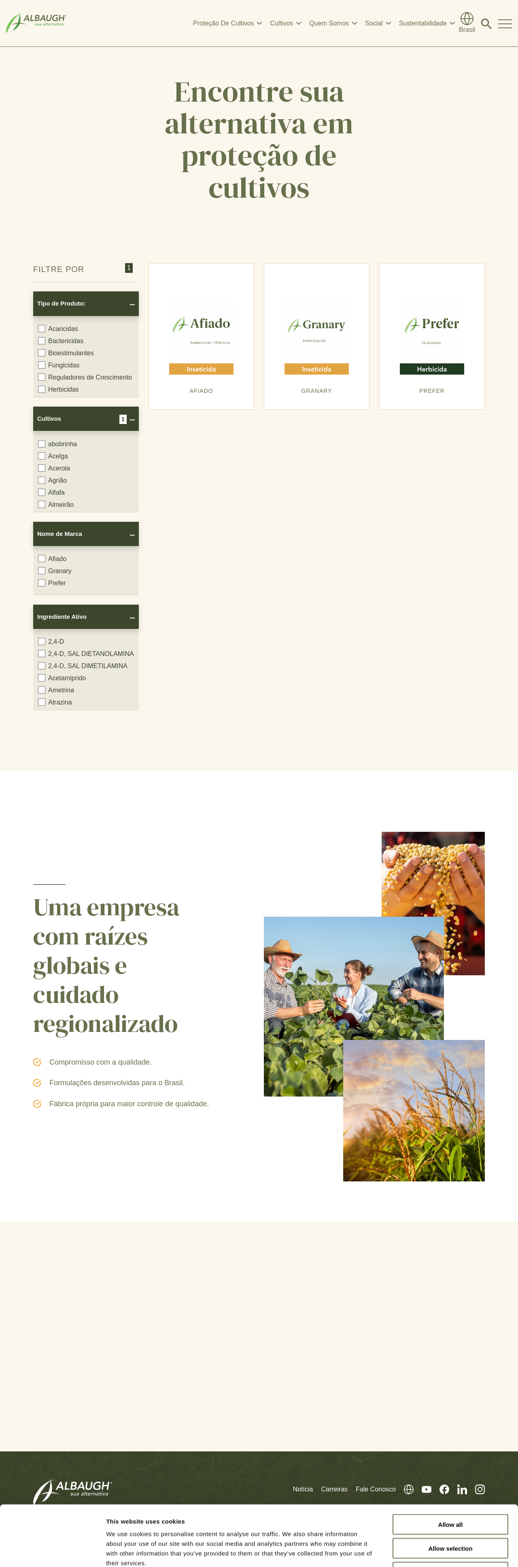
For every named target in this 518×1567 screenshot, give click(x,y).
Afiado (52, 558)
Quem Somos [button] (329, 23)
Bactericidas (60, 340)
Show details (425, 1551)
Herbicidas (58, 389)
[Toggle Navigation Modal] (505, 23)
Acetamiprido (62, 677)
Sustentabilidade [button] (423, 23)
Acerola (54, 468)
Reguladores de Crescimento (85, 377)
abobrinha (57, 443)
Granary (55, 570)
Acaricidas (58, 328)
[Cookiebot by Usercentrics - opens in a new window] (52, 1551)
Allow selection (450, 1491)
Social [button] (374, 23)
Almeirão (56, 504)
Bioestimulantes (66, 352)
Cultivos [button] (281, 23)
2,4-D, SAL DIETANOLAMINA (86, 653)
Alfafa (51, 492)
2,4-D (51, 641)
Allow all (450, 1467)
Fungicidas (58, 365)
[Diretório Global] (467, 23)
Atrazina (55, 702)
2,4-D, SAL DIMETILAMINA (82, 665)
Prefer (52, 582)
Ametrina (56, 690)
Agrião (52, 480)
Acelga (53, 456)
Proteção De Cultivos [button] (223, 23)
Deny (450, 1515)
